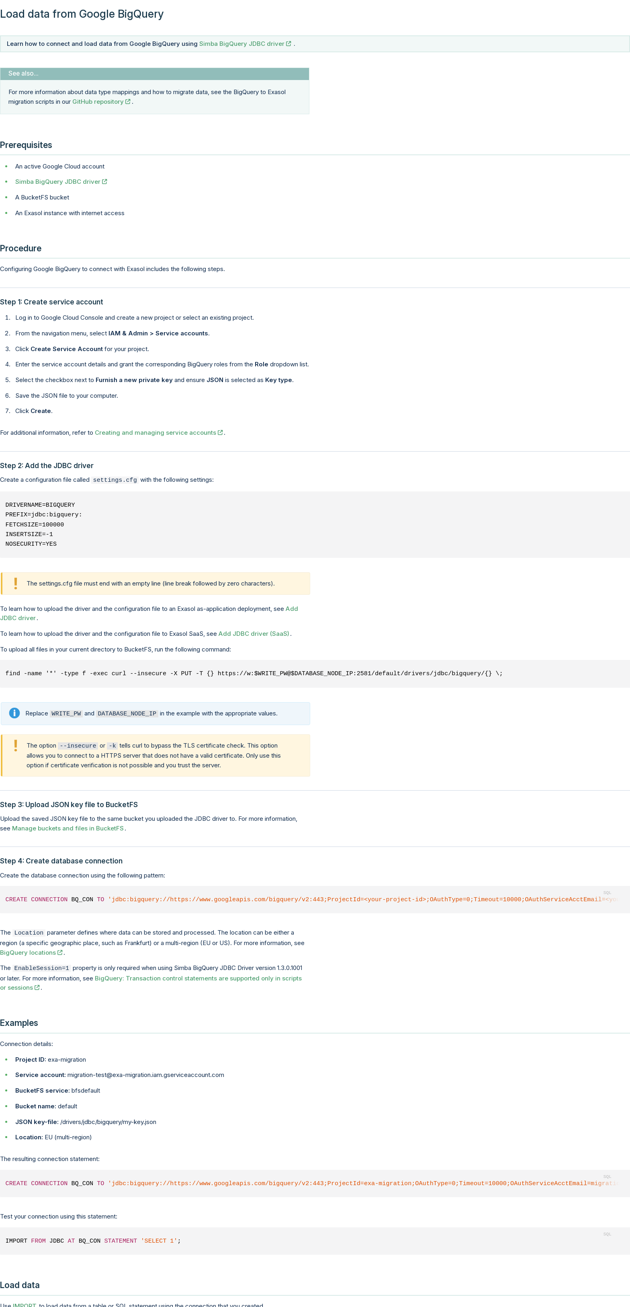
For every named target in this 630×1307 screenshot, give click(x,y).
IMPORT (25, 1302)
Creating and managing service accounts (155, 432)
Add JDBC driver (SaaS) (254, 633)
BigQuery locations (28, 949)
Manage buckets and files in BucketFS (68, 826)
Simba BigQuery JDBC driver (241, 43)
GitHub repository (98, 101)
